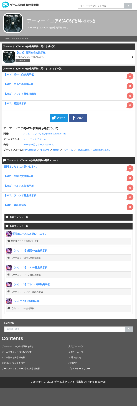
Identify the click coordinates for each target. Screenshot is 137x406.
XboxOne (44, 150)
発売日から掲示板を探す (13, 363)
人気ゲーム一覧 (75, 346)
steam (56, 150)
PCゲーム (68, 150)
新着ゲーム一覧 (75, 352)
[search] (128, 6)
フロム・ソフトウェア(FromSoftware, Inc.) (45, 133)
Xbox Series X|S (101, 150)
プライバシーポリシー (79, 368)
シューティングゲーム (21, 39)
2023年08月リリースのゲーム (38, 144)
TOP (7, 39)
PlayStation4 (29, 150)
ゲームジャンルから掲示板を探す (18, 346)
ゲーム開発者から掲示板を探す (17, 352)
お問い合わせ (74, 357)
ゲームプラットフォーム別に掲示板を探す (22, 368)
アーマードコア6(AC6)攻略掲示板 (61, 20)
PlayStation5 (83, 150)
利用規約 (72, 363)
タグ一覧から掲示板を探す (14, 357)
